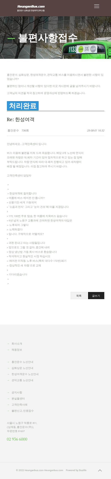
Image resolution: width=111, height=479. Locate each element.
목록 (79, 295)
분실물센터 (18, 398)
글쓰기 (96, 295)
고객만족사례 (19, 405)
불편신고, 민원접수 (23, 411)
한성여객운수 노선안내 (25, 374)
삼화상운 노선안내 (22, 368)
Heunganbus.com (34, 470)
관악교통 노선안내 (22, 380)
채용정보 (17, 350)
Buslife (82, 470)
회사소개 (17, 344)
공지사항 (17, 392)
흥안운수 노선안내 (22, 362)
